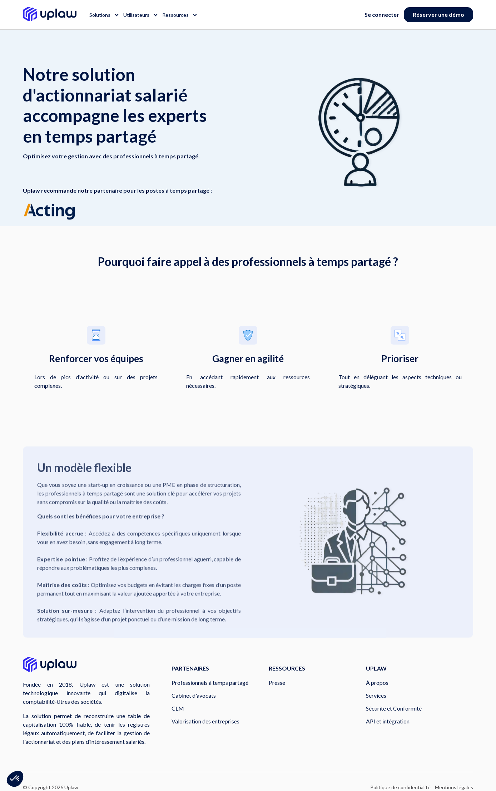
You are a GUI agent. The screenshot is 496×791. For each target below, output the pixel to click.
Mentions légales (454, 787)
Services (376, 695)
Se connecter (381, 14)
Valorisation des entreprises (205, 721)
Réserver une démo (438, 14)
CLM (178, 708)
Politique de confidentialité (400, 787)
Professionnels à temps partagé (210, 682)
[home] (49, 15)
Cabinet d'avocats (194, 695)
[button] (102, 15)
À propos (377, 682)
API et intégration (388, 721)
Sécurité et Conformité (394, 708)
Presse (277, 682)
